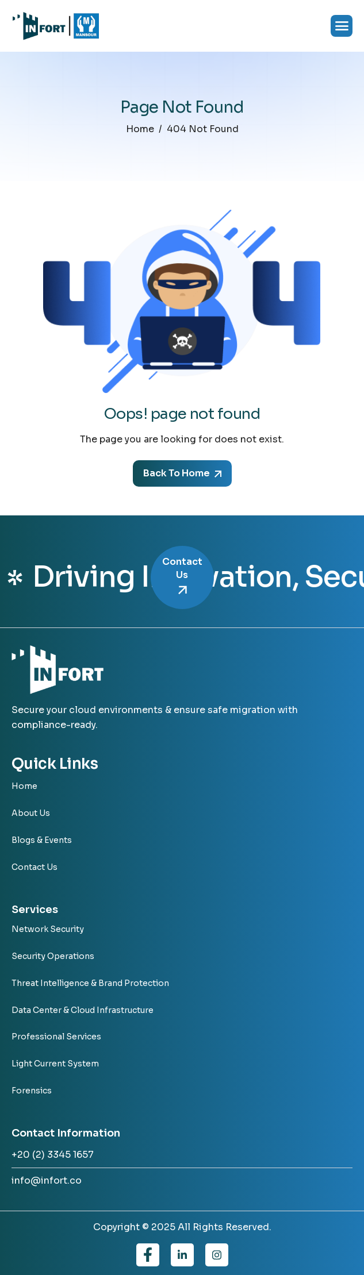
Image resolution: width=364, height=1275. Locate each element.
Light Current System (55, 1064)
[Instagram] (216, 1254)
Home (24, 786)
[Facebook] (147, 1254)
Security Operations (53, 956)
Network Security (48, 929)
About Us (31, 813)
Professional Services (56, 1037)
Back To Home (182, 473)
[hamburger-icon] (341, 26)
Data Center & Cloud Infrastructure (83, 1010)
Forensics (32, 1091)
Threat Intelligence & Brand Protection (90, 983)
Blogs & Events (42, 840)
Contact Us (182, 577)
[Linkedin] (182, 1254)
